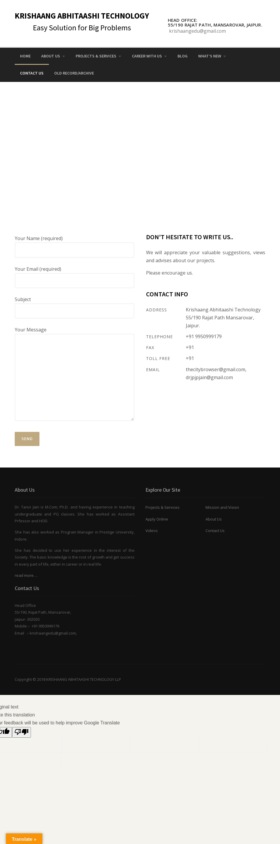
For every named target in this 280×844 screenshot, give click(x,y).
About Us (50, 56)
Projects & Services (96, 56)
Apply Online (156, 519)
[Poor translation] (21, 732)
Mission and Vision (222, 507)
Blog (183, 56)
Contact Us (32, 73)
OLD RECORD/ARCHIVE (74, 73)
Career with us (147, 56)
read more (24, 575)
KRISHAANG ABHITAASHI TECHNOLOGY (82, 16)
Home (25, 56)
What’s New (209, 56)
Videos (151, 530)
